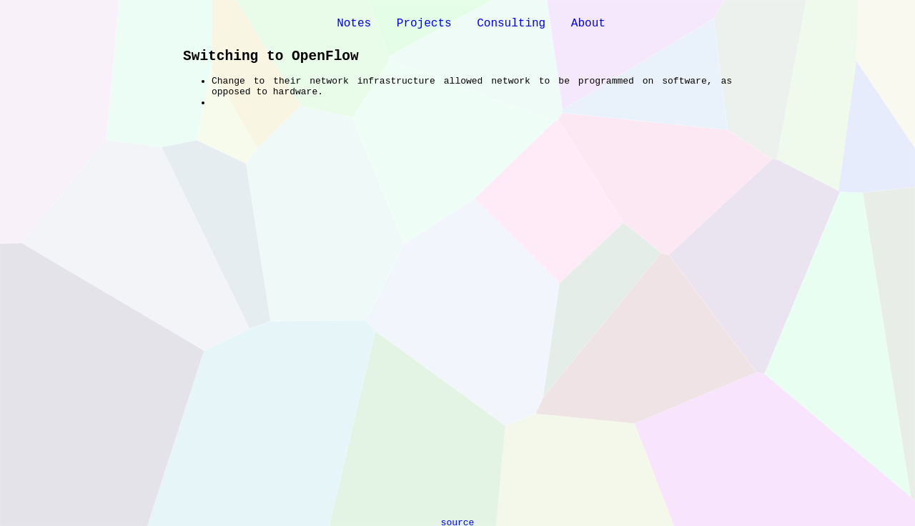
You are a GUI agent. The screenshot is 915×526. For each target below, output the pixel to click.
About (588, 23)
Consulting (511, 23)
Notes (354, 23)
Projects (424, 23)
